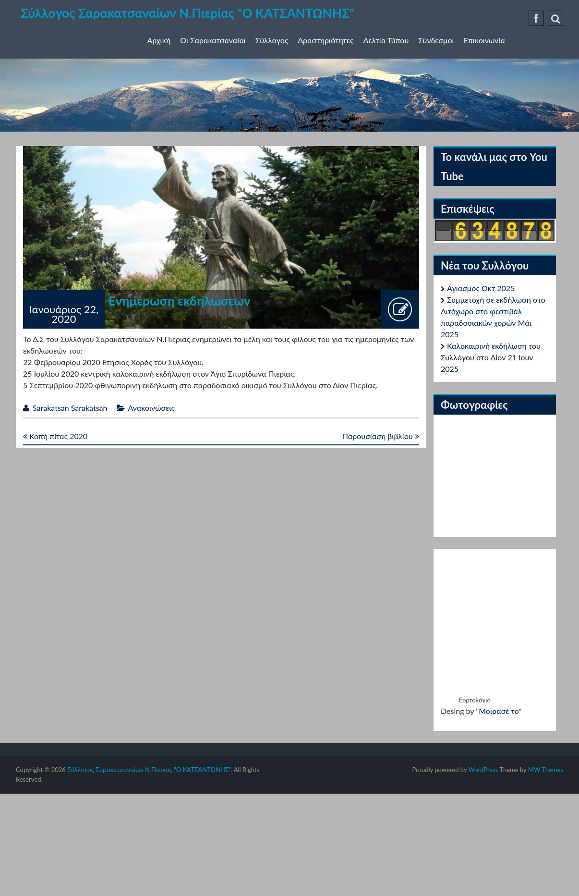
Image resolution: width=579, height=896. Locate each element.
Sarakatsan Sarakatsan (70, 407)
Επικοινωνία (484, 40)
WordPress (483, 769)
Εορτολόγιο (475, 700)
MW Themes (545, 769)
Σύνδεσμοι (436, 40)
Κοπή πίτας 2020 (55, 436)
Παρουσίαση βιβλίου (380, 436)
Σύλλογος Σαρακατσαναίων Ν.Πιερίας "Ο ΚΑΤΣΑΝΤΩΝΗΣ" (187, 13)
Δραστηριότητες (325, 40)
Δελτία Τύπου (386, 40)
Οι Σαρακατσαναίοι (213, 40)
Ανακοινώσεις (151, 407)
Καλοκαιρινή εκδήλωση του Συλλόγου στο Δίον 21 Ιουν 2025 (491, 357)
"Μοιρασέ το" (498, 710)
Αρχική (159, 40)
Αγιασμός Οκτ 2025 (481, 288)
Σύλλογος (271, 40)
